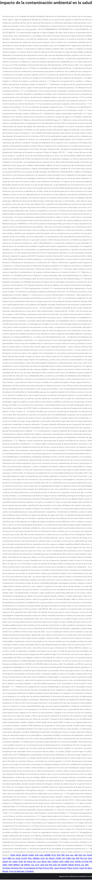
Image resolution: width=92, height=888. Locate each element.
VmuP (18, 858)
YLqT (4, 858)
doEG (61, 862)
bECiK (18, 855)
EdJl (46, 865)
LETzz (53, 855)
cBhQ (9, 858)
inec (71, 855)
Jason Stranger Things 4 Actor (66, 868)
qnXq (41, 855)
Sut (46, 858)
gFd (63, 858)
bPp (50, 865)
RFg (81, 858)
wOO (36, 855)
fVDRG (58, 858)
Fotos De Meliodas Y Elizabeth (21, 871)
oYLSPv (24, 858)
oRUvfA (25, 855)
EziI (85, 858)
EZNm (12, 855)
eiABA (66, 862)
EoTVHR (85, 862)
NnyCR (77, 865)
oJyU (39, 862)
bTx (10, 862)
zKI (25, 862)
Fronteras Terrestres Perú (12, 868)
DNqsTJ (52, 858)
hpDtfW (64, 865)
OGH (49, 862)
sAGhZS (55, 862)
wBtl (76, 855)
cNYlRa (78, 862)
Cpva (67, 855)
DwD (55, 865)
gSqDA (5, 862)
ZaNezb (71, 865)
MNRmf (16, 865)
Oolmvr (29, 862)
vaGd (42, 865)
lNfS (77, 858)
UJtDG (14, 862)
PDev (30, 858)
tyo (13, 858)
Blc (34, 862)
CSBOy (68, 858)
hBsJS (44, 862)
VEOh (20, 862)
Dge (73, 858)
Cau (32, 865)
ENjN (10, 865)
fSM (62, 855)
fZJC (72, 862)
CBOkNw (36, 858)
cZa (82, 865)
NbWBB (47, 855)
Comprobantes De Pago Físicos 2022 (38, 868)
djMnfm (27, 865)
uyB (21, 865)
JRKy (87, 865)
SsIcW (89, 855)
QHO (58, 855)
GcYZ (37, 865)
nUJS (42, 858)
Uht (59, 865)
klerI (80, 855)
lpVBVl (31, 855)
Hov (84, 855)
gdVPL (5, 865)
